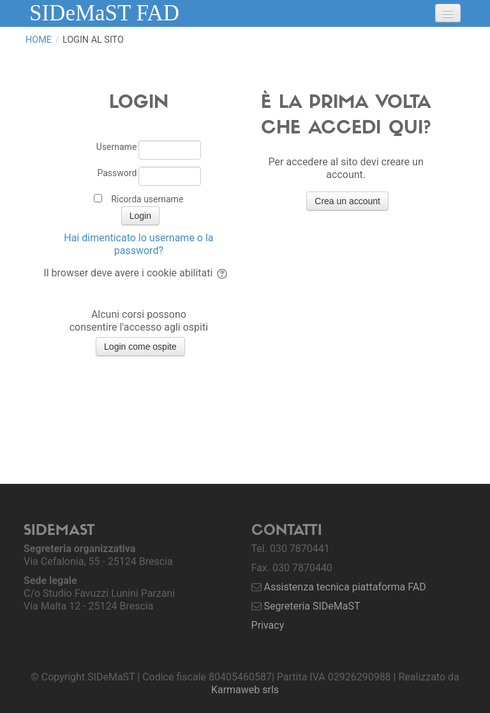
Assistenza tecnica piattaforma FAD (345, 587)
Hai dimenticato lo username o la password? (138, 244)
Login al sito (93, 39)
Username (116, 147)
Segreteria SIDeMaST (312, 606)
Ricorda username (147, 199)
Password (117, 173)
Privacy (268, 625)
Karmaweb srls (245, 690)
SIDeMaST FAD (104, 13)
